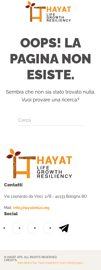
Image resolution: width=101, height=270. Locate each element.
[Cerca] (50, 120)
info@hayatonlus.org (31, 208)
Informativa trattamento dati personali (50, 263)
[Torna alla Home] (51, 12)
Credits (10, 260)
